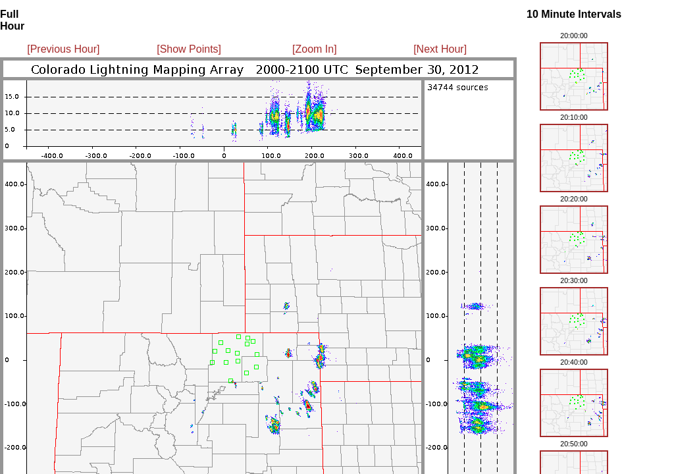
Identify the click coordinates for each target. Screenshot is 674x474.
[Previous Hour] (63, 49)
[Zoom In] (314, 49)
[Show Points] (189, 49)
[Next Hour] (440, 49)
